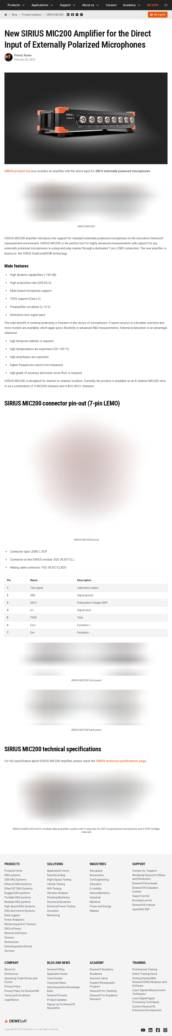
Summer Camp (99, 978)
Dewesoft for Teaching (103, 990)
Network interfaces (15, 933)
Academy (132, 5)
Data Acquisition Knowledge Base (63, 989)
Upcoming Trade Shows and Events (20, 980)
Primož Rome (23, 55)
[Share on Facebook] (72, 14)
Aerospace (96, 870)
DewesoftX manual (143, 904)
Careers (111, 5)
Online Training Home (144, 973)
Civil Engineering (99, 879)
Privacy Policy (12, 986)
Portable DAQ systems (17, 897)
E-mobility (95, 888)
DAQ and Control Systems (19, 910)
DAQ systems (12, 875)
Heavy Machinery (100, 892)
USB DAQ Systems (15, 879)
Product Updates (32, 14)
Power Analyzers (14, 919)
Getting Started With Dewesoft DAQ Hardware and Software (149, 982)
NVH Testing (54, 888)
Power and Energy (100, 906)
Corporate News (56, 982)
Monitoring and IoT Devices (20, 924)
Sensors (9, 937)
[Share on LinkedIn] (68, 14)
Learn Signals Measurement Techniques (148, 992)
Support (68, 5)
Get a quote (158, 14)
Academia (96, 973)
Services (9, 950)
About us (90, 5)
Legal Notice (11, 999)
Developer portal (142, 900)
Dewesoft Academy (101, 969)
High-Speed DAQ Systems (19, 906)
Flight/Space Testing (59, 879)
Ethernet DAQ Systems (18, 884)
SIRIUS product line (17, 171)
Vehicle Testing (56, 884)
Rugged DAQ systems (17, 892)
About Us (9, 969)
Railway (94, 910)
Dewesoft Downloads (144, 883)
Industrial (95, 897)
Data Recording (56, 875)
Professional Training (144, 969)
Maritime (95, 901)
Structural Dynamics (59, 901)
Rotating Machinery (58, 897)
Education (95, 884)
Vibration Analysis (57, 892)
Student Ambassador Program (102, 984)
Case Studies (55, 978)
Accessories (11, 941)
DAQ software (12, 928)
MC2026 (152, 5)
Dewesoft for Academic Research (104, 997)
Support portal (140, 895)
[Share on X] (77, 14)
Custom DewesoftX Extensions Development (146, 1008)
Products (16, 5)
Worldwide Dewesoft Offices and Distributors (148, 877)
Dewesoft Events (57, 995)
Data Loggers (12, 915)
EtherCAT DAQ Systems (18, 888)
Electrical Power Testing (61, 906)
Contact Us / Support (144, 870)
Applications (43, 5)
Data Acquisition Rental (18, 946)
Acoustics (53, 910)
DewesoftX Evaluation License (145, 889)
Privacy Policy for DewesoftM (21, 990)
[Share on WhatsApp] (81, 14)
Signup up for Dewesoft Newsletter (61, 1006)
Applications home (58, 870)
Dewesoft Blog (55, 969)
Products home (13, 870)
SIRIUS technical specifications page (121, 761)
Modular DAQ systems (17, 901)
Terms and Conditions (17, 995)
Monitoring (53, 915)
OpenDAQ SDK (140, 909)
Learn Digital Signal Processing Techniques (145, 1000)
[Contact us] (166, 5)
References (11, 973)
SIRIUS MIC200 (55, 14)
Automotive (97, 875)
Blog (14, 14)
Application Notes (57, 973)
